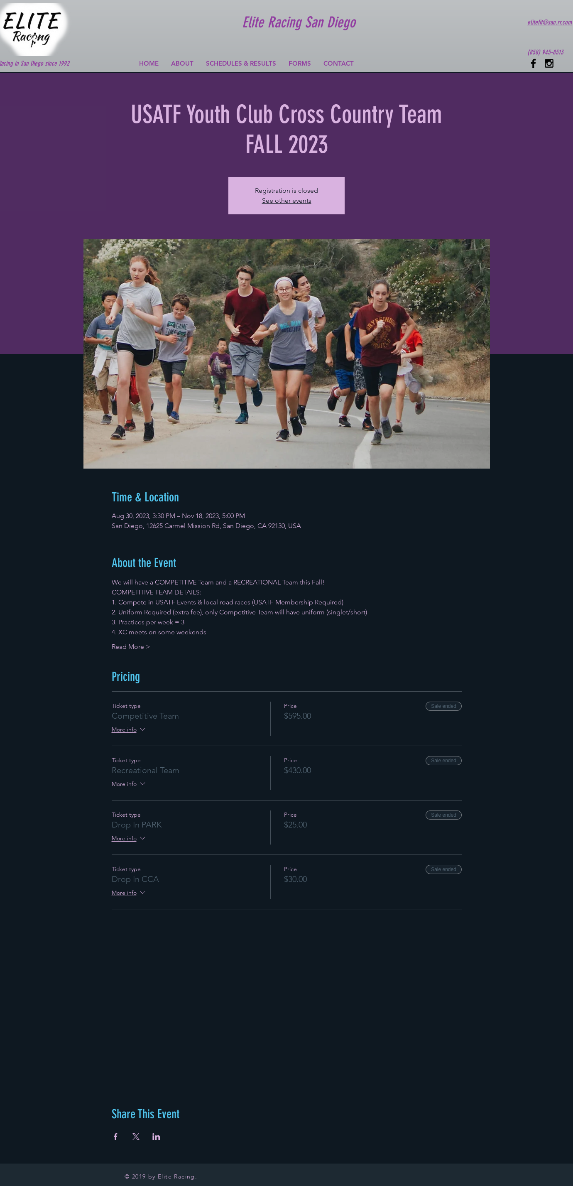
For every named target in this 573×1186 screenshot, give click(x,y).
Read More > (131, 647)
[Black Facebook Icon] (533, 63)
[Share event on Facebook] (116, 1136)
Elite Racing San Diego (298, 22)
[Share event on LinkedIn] (156, 1136)
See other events (286, 200)
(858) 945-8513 (545, 52)
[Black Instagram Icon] (549, 63)
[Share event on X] (136, 1136)
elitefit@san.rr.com (549, 22)
